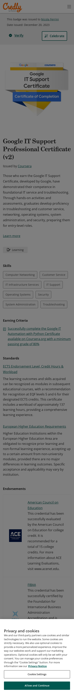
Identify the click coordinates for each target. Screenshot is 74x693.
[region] (37, 656)
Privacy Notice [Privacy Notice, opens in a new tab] (37, 666)
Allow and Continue (37, 685)
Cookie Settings (37, 674)
